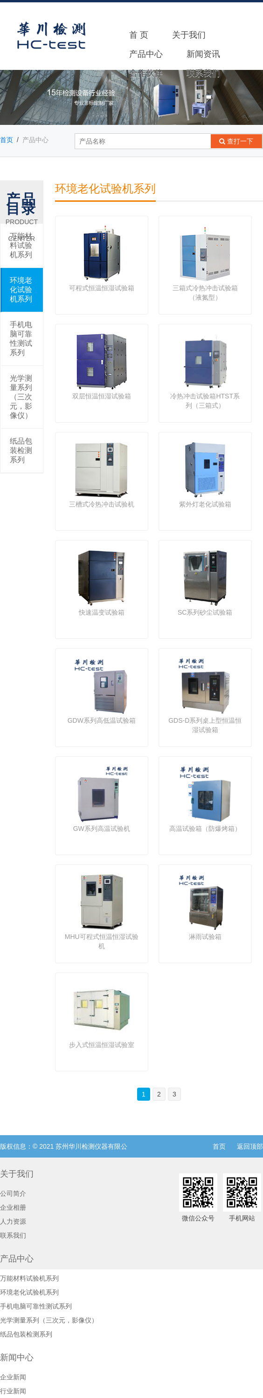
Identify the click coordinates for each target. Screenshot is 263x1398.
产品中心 (146, 54)
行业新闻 (13, 1391)
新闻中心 (17, 1357)
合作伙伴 (146, 73)
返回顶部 (250, 1146)
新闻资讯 (203, 54)
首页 (6, 140)
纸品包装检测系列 (21, 450)
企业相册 (13, 1207)
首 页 (138, 35)
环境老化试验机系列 (21, 289)
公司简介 (13, 1193)
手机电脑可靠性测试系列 (21, 338)
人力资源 (13, 1221)
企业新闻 (13, 1377)
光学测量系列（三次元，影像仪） (21, 396)
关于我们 (189, 35)
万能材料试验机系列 (21, 245)
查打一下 (239, 141)
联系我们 (203, 73)
